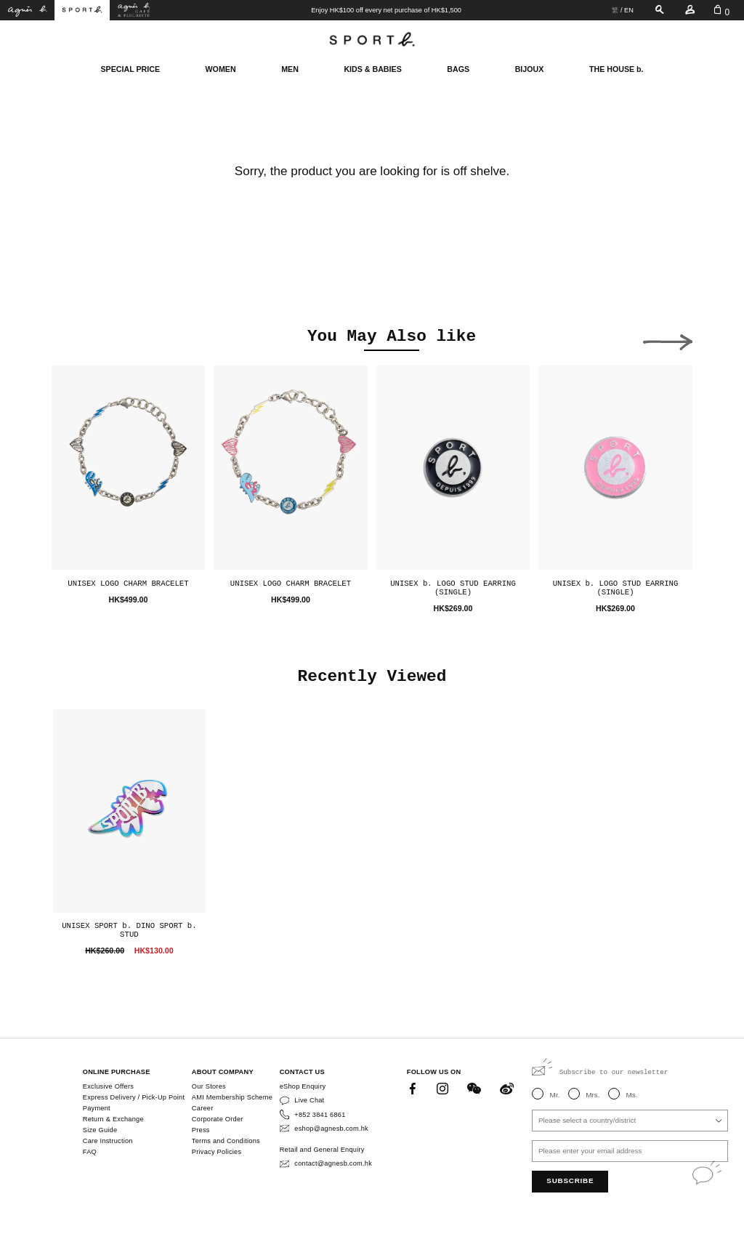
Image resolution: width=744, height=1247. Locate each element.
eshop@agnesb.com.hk (331, 1128)
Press (201, 1130)
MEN (290, 69)
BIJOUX (529, 69)
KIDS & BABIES (372, 69)
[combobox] (630, 1120)
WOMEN (221, 69)
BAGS (458, 69)
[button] (76, 338)
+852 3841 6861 (319, 1114)
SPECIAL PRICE (130, 69)
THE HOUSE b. (616, 69)
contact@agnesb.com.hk (333, 1163)
